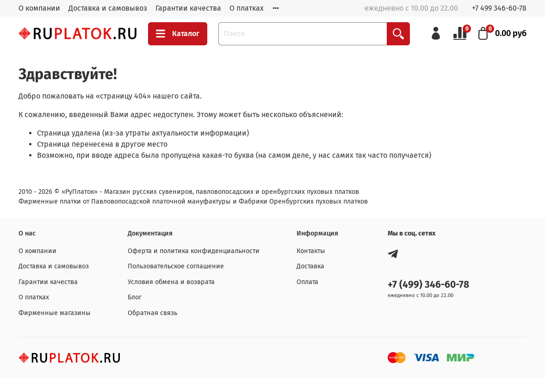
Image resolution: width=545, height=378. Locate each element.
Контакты (311, 251)
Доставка (310, 266)
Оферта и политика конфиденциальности (194, 251)
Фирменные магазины (55, 313)
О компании (39, 8)
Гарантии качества (188, 8)
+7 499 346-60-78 (499, 8)
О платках (246, 8)
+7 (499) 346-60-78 (428, 285)
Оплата (307, 282)
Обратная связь (152, 313)
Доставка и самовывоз (107, 8)
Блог (135, 297)
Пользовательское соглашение (176, 266)
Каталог (177, 33)
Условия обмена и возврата (171, 282)
